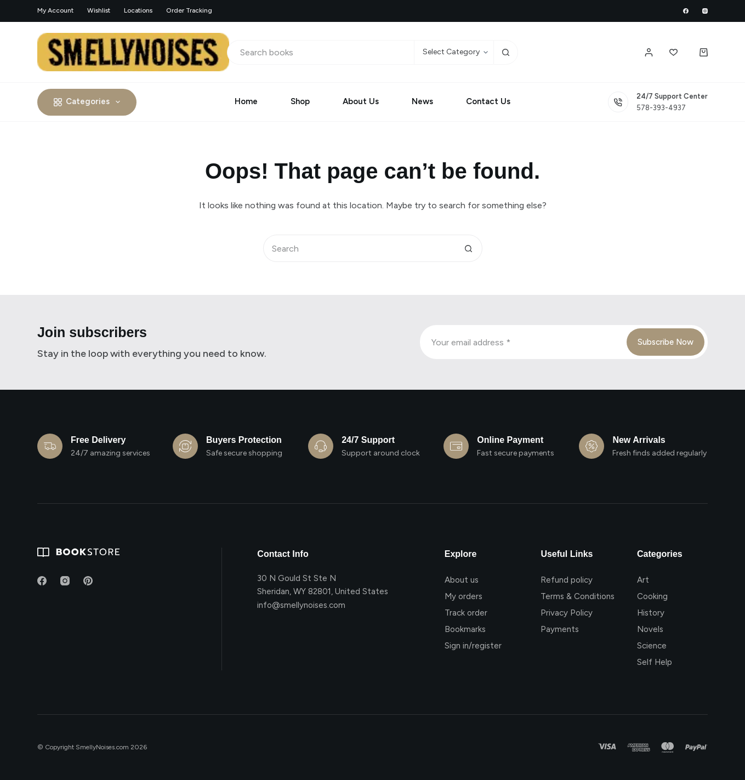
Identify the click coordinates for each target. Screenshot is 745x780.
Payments (560, 629)
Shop (300, 101)
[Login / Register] (649, 52)
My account (55, 10)
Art (643, 580)
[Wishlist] (673, 52)
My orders (463, 596)
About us (462, 580)
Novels (650, 629)
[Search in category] (453, 52)
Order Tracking (189, 10)
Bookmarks (465, 629)
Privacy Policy (567, 613)
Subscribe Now (665, 342)
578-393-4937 (661, 108)
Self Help (654, 662)
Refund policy (567, 580)
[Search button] (505, 52)
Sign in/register (473, 646)
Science (652, 646)
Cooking (652, 596)
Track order (466, 613)
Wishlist (98, 10)
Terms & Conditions (578, 596)
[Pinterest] (88, 580)
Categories (89, 102)
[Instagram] (705, 11)
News (422, 101)
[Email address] (522, 342)
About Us (361, 101)
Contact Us (488, 101)
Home (246, 101)
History (650, 613)
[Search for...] (320, 52)
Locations (138, 10)
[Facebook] (686, 11)
